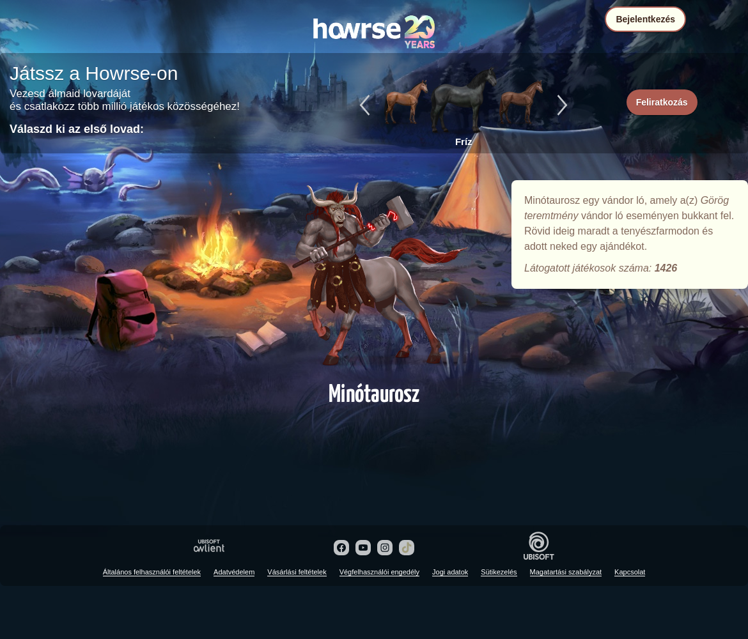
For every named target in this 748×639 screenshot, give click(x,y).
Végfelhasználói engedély (379, 572)
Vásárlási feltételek (296, 572)
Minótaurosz (374, 276)
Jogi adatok (450, 572)
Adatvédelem (234, 572)
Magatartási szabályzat (566, 572)
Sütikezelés (499, 572)
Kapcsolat (629, 572)
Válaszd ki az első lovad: (77, 129)
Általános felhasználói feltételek (152, 572)
